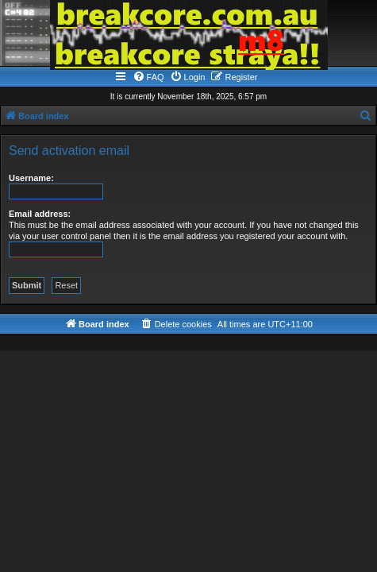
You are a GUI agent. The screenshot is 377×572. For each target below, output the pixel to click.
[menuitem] (148, 77)
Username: (31, 178)
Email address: (40, 213)
